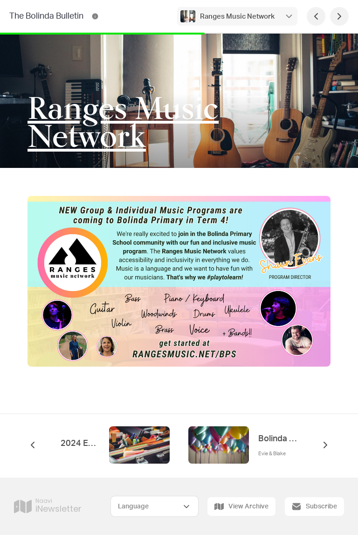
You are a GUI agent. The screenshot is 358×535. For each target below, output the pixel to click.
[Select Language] (154, 506)
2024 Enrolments (80, 443)
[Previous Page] (316, 16)
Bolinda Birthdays (277, 439)
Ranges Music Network (237, 16)
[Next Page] (339, 16)
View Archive (241, 506)
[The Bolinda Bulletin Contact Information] (95, 16)
